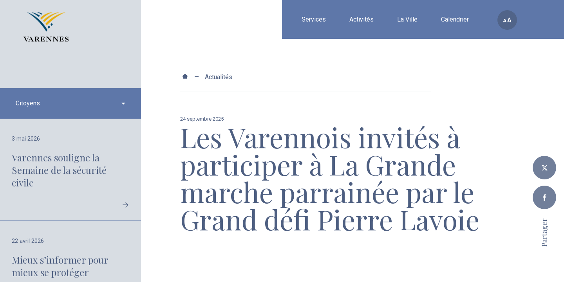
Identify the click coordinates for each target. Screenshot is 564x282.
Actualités (218, 77)
